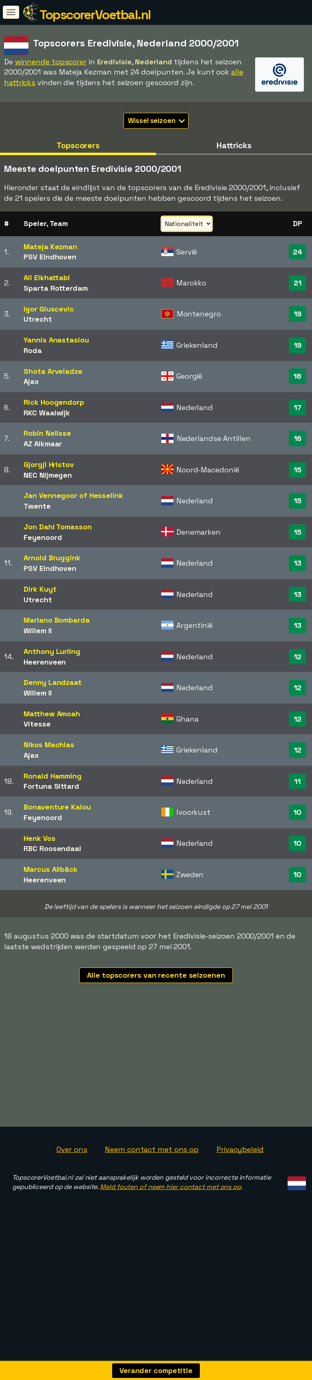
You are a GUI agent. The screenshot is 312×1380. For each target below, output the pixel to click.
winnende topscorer (51, 61)
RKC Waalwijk (47, 412)
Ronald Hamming (53, 776)
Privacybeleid (240, 1181)
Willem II (37, 630)
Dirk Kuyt (40, 589)
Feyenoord (43, 537)
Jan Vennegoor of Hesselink (73, 495)
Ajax (31, 381)
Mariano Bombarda (56, 620)
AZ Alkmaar (43, 443)
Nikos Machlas (49, 744)
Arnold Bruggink (52, 557)
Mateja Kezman (50, 246)
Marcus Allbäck (51, 869)
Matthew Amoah (52, 713)
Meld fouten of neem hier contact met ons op (170, 1219)
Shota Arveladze (53, 371)
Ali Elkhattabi (47, 277)
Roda (33, 350)
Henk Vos (39, 838)
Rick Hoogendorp (54, 402)
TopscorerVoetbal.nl (95, 15)
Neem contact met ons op (152, 1181)
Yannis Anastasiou (56, 339)
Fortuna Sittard (51, 786)
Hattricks (234, 145)
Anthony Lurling (52, 651)
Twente (37, 506)
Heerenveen (45, 662)
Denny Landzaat (53, 682)
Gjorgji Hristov (49, 464)
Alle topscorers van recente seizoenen (156, 975)
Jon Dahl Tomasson (57, 526)
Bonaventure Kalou (57, 807)
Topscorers (78, 145)
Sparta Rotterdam (55, 288)
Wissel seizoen (156, 120)
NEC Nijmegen (48, 475)
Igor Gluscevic (49, 309)
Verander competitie (156, 1370)
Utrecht (38, 319)
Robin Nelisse (47, 433)
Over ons (71, 1181)
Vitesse (37, 723)
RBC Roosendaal (52, 848)
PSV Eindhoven (50, 256)
